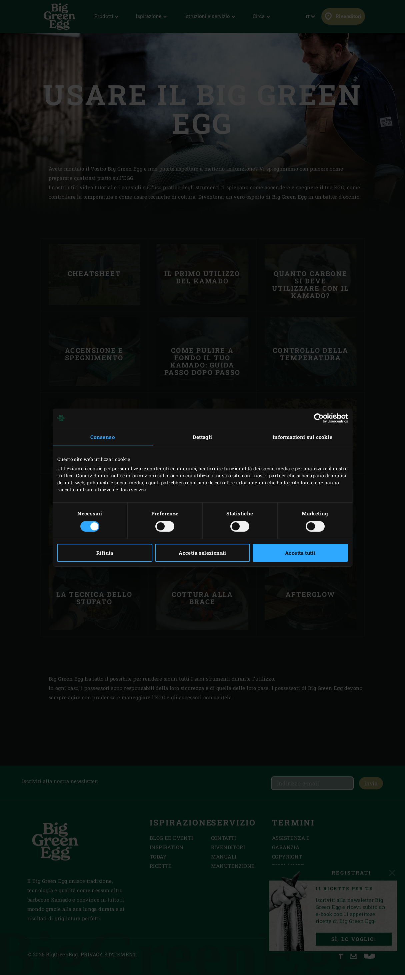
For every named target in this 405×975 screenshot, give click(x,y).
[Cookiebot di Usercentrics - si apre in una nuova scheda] (319, 418)
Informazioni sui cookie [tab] (302, 436)
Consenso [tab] (102, 436)
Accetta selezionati (202, 552)
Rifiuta (104, 552)
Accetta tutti (300, 552)
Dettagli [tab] (202, 436)
